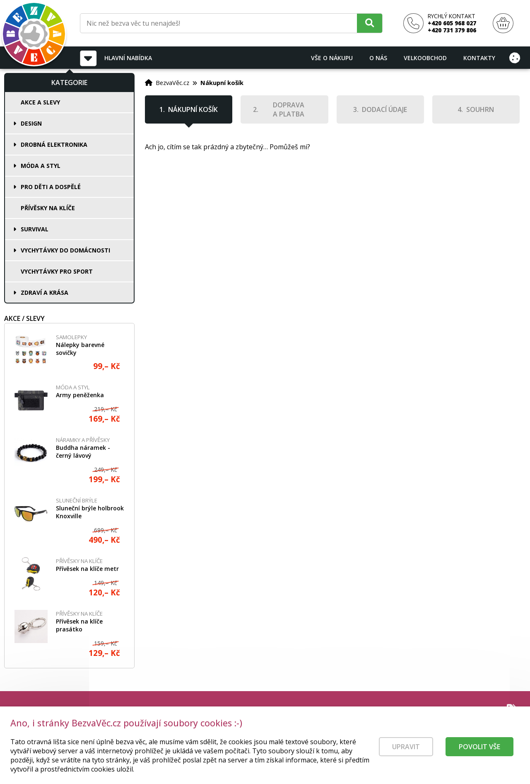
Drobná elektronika (54, 144)
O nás (378, 58)
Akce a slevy (40, 102)
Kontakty (479, 58)
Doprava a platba (288, 109)
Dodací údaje (384, 109)
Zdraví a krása (44, 292)
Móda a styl (40, 166)
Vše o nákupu (332, 58)
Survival (34, 229)
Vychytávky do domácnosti (65, 250)
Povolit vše (479, 749)
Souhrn (480, 109)
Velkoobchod (425, 58)
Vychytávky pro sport (57, 271)
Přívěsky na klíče (48, 208)
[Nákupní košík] (503, 23)
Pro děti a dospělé (51, 187)
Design (31, 123)
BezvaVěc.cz (172, 82)
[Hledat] (369, 23)
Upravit (406, 749)
